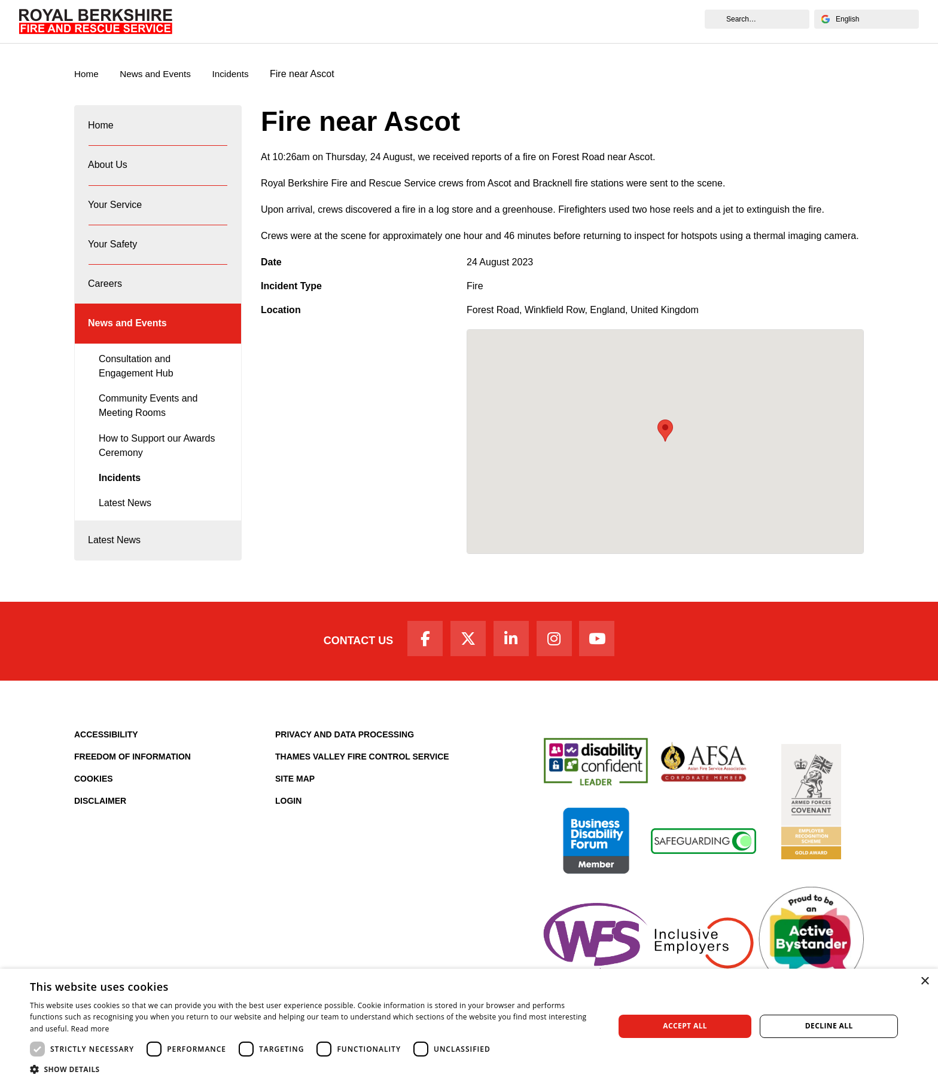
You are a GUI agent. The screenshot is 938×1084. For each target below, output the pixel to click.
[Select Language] (866, 19)
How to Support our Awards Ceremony (157, 466)
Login (288, 826)
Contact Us (351, 664)
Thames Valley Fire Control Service (362, 781)
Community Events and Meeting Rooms (148, 427)
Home (228, 21)
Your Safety (413, 21)
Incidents (237, 74)
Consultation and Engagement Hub (136, 387)
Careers (473, 21)
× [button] (924, 981)
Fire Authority (536, 21)
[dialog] (469, 1026)
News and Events (622, 21)
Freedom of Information (132, 781)
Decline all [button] (829, 1026)
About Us (278, 21)
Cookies (93, 804)
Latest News (125, 524)
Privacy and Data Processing (344, 759)
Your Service (344, 21)
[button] (313, 1069)
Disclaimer (100, 826)
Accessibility (106, 759)
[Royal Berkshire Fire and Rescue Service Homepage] (95, 21)
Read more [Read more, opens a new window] (90, 1029)
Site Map (295, 804)
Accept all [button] (685, 1026)
